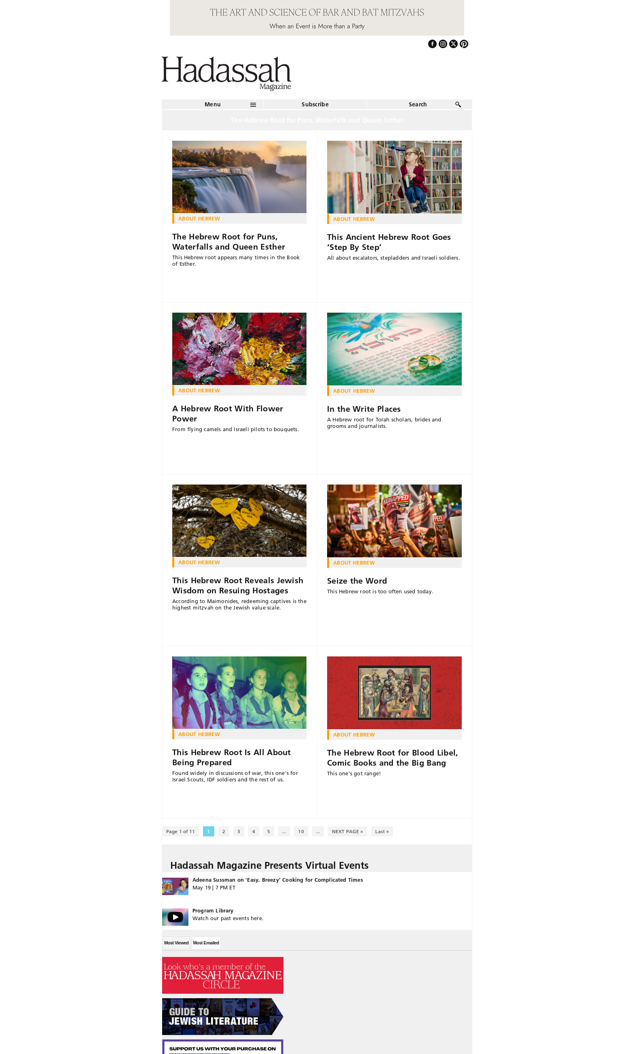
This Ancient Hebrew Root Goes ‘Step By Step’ (389, 242)
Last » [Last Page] (382, 831)
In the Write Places (364, 409)
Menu (213, 104)
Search (418, 104)
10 (301, 831)
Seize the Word (357, 581)
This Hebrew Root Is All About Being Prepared (231, 757)
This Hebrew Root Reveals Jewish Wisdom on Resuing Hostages (237, 585)
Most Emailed (206, 942)
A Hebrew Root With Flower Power (227, 413)
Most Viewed (176, 942)
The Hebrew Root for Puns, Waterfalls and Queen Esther (228, 242)
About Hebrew (199, 218)
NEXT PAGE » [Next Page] (347, 831)
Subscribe (315, 104)
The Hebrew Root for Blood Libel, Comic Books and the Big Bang (393, 758)
